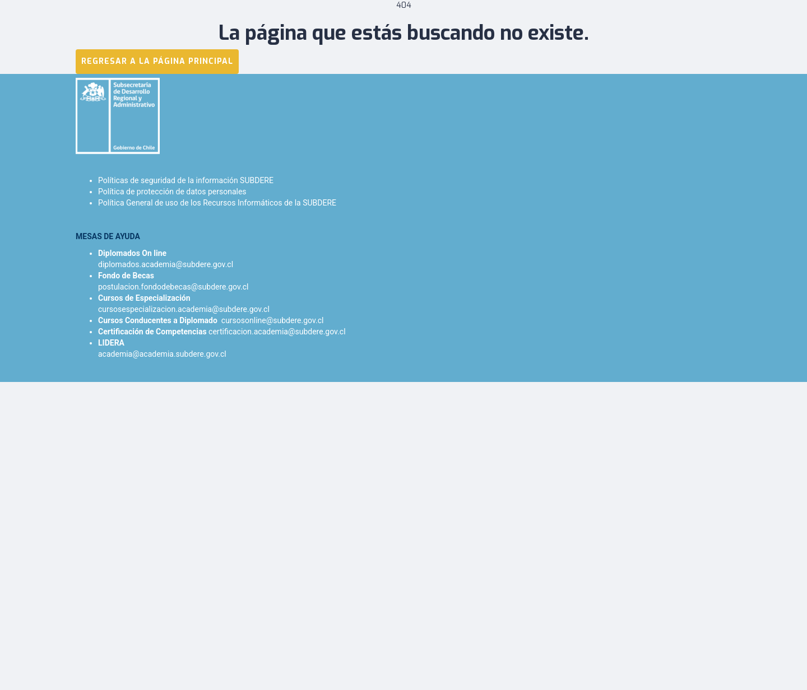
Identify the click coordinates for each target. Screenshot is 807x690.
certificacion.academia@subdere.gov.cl (277, 331)
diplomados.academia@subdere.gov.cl (165, 264)
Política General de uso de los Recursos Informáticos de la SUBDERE (217, 202)
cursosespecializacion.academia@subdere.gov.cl (184, 309)
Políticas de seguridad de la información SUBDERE (185, 180)
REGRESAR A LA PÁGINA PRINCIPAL (157, 61)
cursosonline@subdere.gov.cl (272, 320)
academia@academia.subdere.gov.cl (162, 353)
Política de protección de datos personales (172, 191)
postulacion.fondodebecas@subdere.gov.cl (173, 286)
